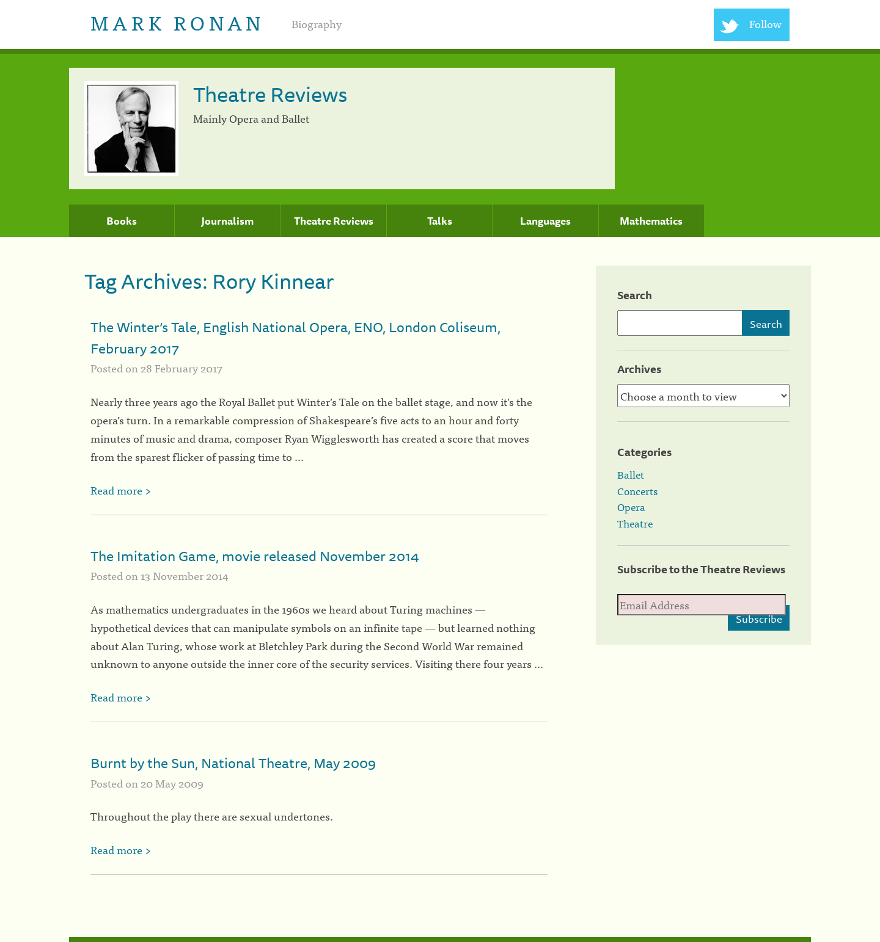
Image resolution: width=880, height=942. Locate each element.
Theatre (635, 523)
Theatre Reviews (333, 221)
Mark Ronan (177, 21)
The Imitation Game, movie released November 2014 (254, 556)
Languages (545, 221)
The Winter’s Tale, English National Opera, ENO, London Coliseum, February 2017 (295, 338)
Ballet (630, 474)
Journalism (227, 221)
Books (121, 221)
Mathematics (651, 221)
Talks (439, 221)
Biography (317, 23)
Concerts (637, 491)
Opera (631, 507)
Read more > (120, 490)
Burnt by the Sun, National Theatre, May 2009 (233, 763)
